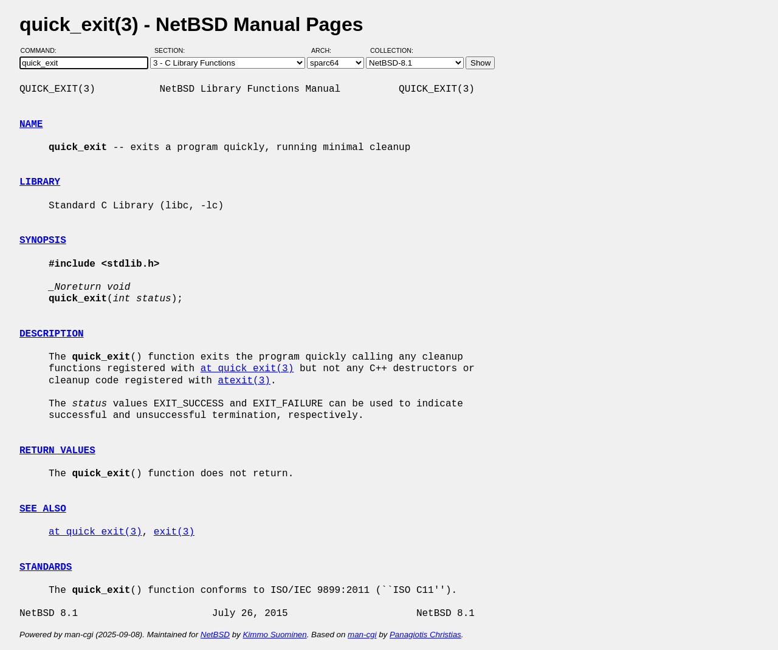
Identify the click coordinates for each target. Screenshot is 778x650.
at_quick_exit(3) (247, 368)
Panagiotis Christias (425, 634)
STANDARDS (45, 567)
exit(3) (174, 532)
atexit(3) (244, 381)
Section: (172, 50)
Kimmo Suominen (274, 634)
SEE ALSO (42, 509)
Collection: (391, 50)
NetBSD (215, 634)
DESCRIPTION (51, 334)
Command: (42, 50)
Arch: (326, 50)
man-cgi (362, 634)
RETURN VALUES (57, 450)
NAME (31, 124)
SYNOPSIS (42, 240)
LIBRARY (39, 182)
